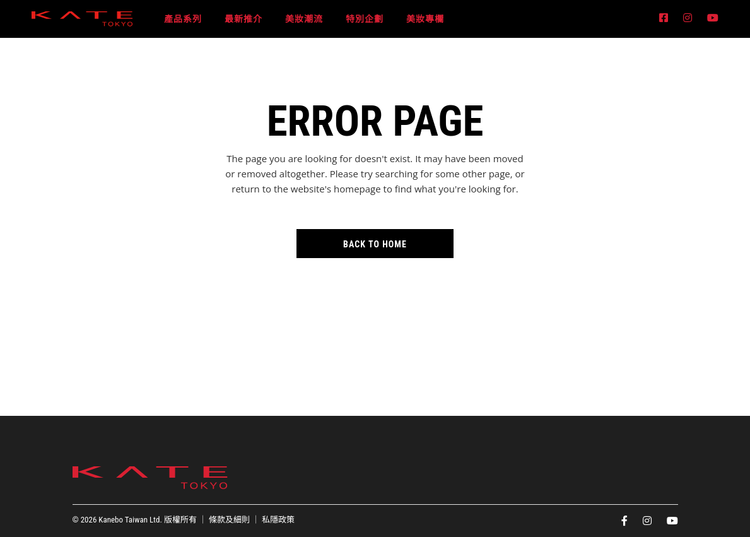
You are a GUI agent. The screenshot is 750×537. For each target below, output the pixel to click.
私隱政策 (278, 519)
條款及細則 (229, 519)
